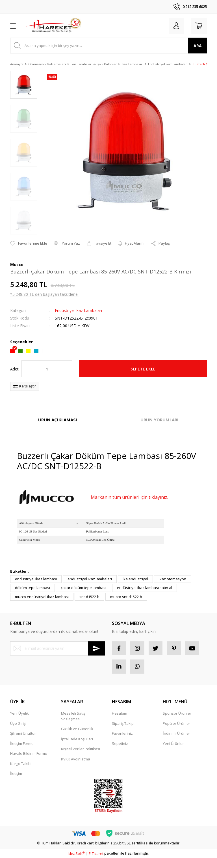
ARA (198, 45)
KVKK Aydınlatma (75, 759)
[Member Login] (176, 26)
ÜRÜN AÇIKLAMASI (57, 419)
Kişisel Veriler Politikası (80, 749)
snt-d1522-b (89, 596)
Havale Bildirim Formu (28, 753)
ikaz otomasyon (172, 578)
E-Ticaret (96, 853)
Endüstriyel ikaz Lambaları (78, 310)
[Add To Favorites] (28, 243)
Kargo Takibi (20, 763)
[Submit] (96, 648)
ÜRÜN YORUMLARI (159, 419)
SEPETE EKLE (143, 369)
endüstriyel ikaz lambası (36, 578)
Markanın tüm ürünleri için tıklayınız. (129, 497)
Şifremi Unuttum (24, 733)
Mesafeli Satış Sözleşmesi (73, 716)
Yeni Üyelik (19, 713)
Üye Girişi (18, 723)
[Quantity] (46, 368)
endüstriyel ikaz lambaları (90, 578)
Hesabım (119, 713)
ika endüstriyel (135, 578)
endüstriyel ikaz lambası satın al (144, 587)
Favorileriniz (122, 733)
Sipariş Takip (123, 723)
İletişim (16, 773)
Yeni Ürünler (173, 743)
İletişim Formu (22, 743)
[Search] (108, 45)
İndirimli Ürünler (176, 733)
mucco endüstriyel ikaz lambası (42, 596)
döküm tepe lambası (32, 587)
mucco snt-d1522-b (126, 596)
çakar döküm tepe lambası (83, 587)
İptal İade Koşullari (77, 738)
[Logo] (53, 26)
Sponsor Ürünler (177, 713)
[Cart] (199, 26)
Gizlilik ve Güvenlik (77, 729)
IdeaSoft (76, 853)
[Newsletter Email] (57, 648)
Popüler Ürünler (176, 723)
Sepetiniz (120, 743)
